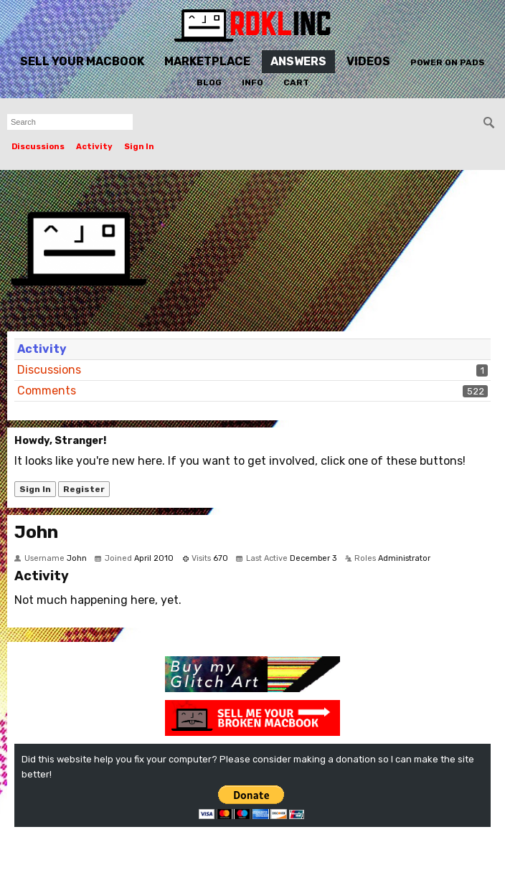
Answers (298, 61)
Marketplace (207, 61)
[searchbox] (70, 122)
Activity (94, 146)
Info (252, 82)
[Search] (489, 122)
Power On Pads (447, 62)
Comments (46, 390)
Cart (296, 82)
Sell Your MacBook (82, 61)
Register (84, 489)
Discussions (38, 146)
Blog (209, 82)
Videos (368, 61)
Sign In (139, 146)
